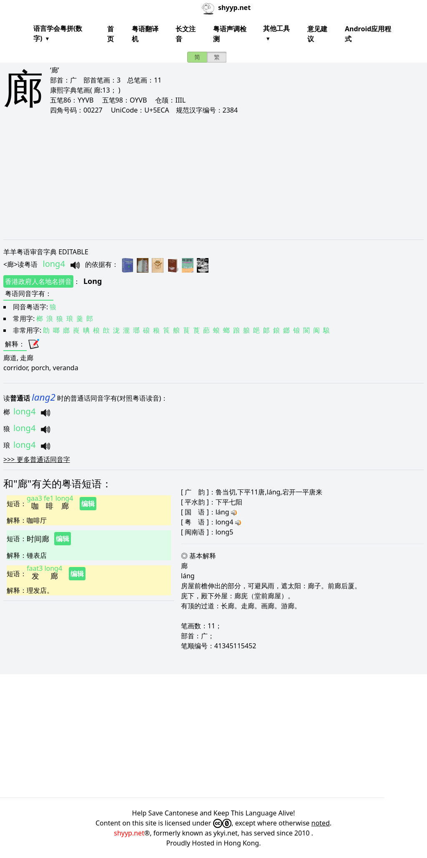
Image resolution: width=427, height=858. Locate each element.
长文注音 (186, 33)
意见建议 (317, 33)
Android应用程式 (368, 33)
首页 (110, 33)
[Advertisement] (213, 176)
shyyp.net (129, 833)
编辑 (88, 503)
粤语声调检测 (229, 33)
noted (320, 823)
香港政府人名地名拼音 (38, 281)
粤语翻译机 (145, 33)
